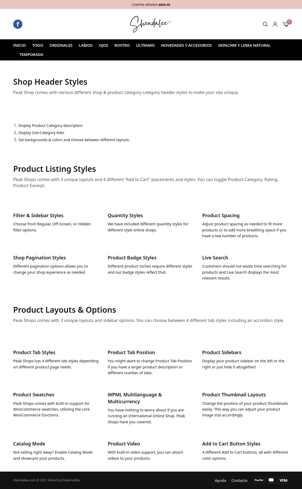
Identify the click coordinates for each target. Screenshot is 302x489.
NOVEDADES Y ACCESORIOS (186, 45)
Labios (85, 45)
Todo (37, 45)
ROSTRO (122, 45)
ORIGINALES (61, 45)
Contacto (239, 480)
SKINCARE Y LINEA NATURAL (244, 45)
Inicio (19, 45)
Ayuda (220, 480)
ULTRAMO (145, 45)
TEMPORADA (31, 54)
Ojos (103, 45)
